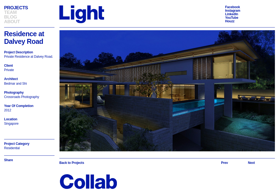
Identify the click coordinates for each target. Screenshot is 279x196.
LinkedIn (231, 14)
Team (10, 12)
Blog (10, 17)
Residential (12, 148)
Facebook (232, 7)
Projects (16, 7)
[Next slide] (251, 163)
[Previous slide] (224, 163)
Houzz (229, 21)
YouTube (231, 18)
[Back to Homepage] (81, 14)
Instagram (232, 11)
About (12, 21)
